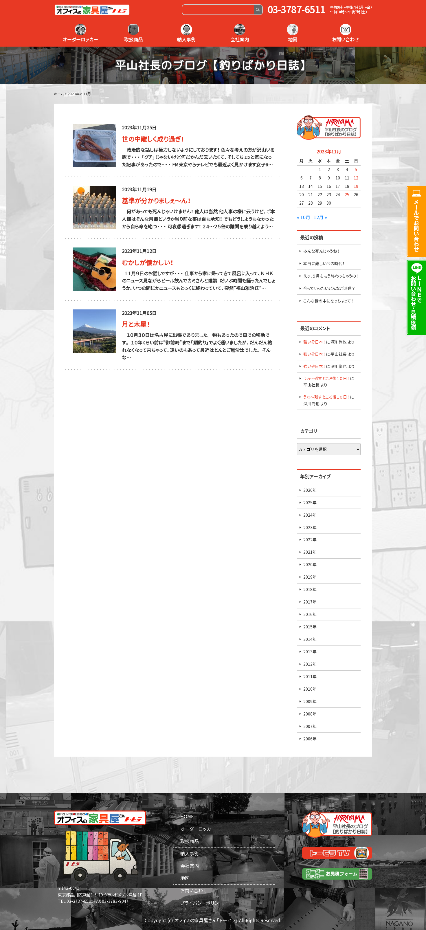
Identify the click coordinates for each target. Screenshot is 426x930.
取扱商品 (133, 33)
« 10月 (303, 217)
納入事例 (186, 33)
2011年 (310, 676)
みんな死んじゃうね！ (321, 251)
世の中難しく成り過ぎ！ (153, 139)
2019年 (310, 577)
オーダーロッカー (80, 33)
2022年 (310, 539)
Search (258, 9)
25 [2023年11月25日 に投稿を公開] (347, 194)
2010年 (310, 689)
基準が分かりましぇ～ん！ (156, 200)
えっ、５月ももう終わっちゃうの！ (330, 276)
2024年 (310, 515)
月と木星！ (136, 324)
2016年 (310, 614)
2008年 (310, 714)
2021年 (310, 552)
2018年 (310, 589)
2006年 (310, 739)
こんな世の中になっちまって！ (328, 301)
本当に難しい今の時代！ (323, 263)
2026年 (310, 490)
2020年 (310, 564)
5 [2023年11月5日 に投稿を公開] (356, 169)
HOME (187, 816)
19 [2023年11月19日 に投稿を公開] (356, 186)
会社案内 (239, 33)
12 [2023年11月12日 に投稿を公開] (356, 178)
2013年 (310, 651)
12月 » (320, 217)
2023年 (310, 527)
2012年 (310, 664)
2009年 (310, 701)
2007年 (310, 726)
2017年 (310, 602)
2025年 (310, 502)
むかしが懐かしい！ (147, 262)
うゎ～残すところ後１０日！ (326, 378)
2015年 (310, 627)
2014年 (310, 639)
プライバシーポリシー (201, 902)
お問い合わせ (345, 33)
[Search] (218, 9)
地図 (292, 33)
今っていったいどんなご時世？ (329, 288)
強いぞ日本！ (314, 342)
